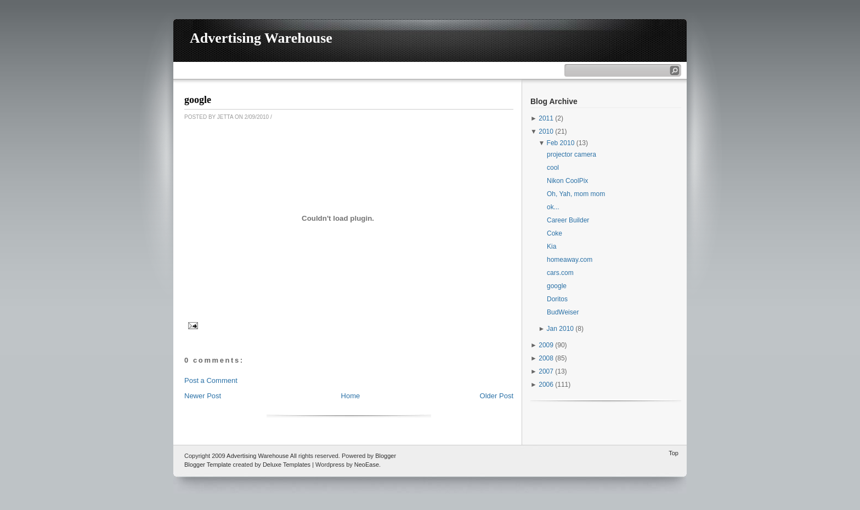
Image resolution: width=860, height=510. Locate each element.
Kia (551, 246)
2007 (546, 371)
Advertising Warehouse (261, 38)
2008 (546, 358)
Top (673, 453)
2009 (546, 345)
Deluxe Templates (286, 464)
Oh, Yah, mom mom (576, 194)
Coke (554, 233)
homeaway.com (569, 259)
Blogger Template (207, 464)
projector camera (571, 154)
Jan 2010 (560, 329)
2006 (546, 384)
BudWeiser (563, 312)
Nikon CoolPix (567, 181)
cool (553, 167)
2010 (546, 131)
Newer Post (202, 396)
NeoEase (366, 464)
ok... (553, 207)
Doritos (557, 299)
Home (350, 396)
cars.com (560, 273)
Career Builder (568, 220)
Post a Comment (210, 380)
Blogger (385, 455)
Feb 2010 (561, 143)
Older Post (496, 396)
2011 (546, 118)
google (197, 99)
